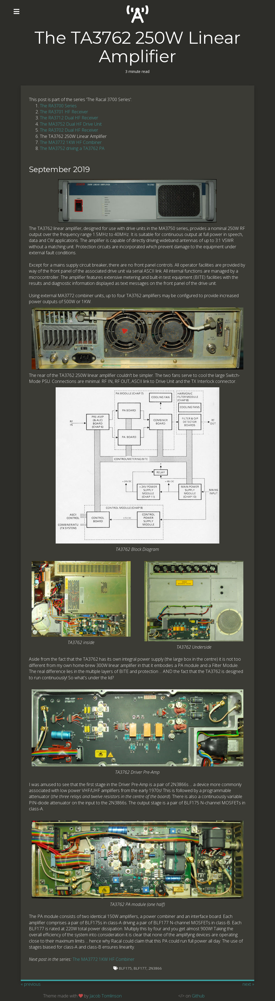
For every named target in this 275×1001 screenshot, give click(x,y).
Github (198, 996)
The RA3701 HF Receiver (64, 112)
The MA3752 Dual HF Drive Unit (71, 124)
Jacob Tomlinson (105, 996)
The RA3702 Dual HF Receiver (69, 130)
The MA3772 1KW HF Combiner (71, 142)
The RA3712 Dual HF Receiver (69, 118)
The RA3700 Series (58, 106)
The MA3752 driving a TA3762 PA (72, 148)
